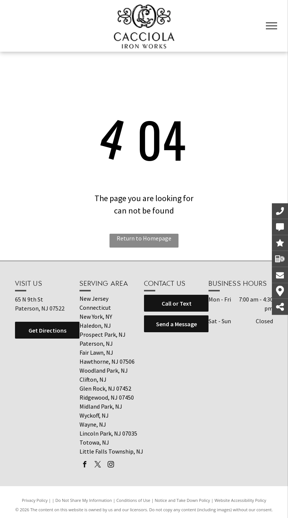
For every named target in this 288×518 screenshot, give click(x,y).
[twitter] (97, 465)
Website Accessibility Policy (240, 500)
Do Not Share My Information (84, 500)
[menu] (271, 26)
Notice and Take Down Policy (182, 500)
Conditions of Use (133, 500)
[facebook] (84, 465)
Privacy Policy (35, 500)
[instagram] (111, 465)
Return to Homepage (144, 238)
